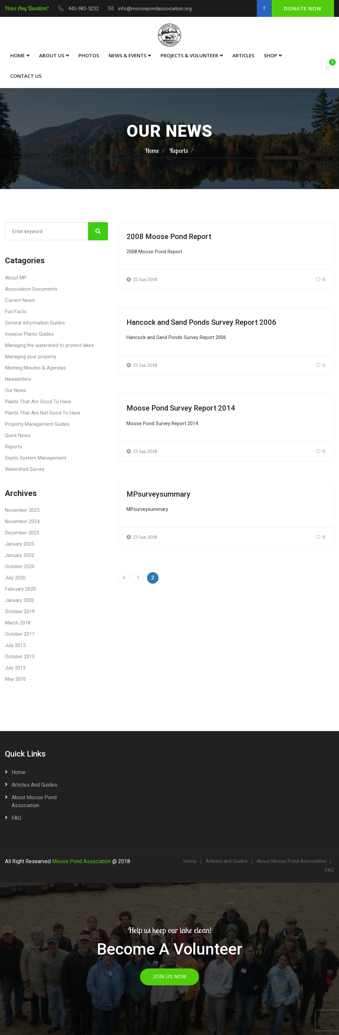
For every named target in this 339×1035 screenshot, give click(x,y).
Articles (243, 55)
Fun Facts (15, 312)
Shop (270, 55)
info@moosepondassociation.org (155, 9)
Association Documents (31, 289)
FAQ (16, 818)
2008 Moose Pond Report (168, 236)
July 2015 (15, 645)
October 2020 (19, 566)
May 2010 (15, 679)
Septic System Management (35, 458)
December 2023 (22, 533)
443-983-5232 (83, 9)
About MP (15, 278)
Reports (178, 150)
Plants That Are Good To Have (38, 402)
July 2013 (15, 668)
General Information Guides (35, 323)
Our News (15, 390)
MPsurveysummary (158, 494)
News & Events (127, 55)
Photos (88, 55)
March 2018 (17, 623)
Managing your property (30, 357)
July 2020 (15, 578)
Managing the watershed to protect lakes (49, 345)
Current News (20, 300)
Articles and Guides (34, 785)
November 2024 (22, 521)
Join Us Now (169, 977)
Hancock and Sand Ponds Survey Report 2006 (201, 322)
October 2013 (19, 657)
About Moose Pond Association (34, 801)
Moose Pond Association (81, 861)
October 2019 (19, 612)
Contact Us (25, 76)
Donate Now (302, 8)
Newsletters (18, 379)
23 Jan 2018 (141, 279)
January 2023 (19, 544)
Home (17, 55)
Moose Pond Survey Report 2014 (180, 408)
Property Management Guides (37, 424)
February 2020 (20, 589)
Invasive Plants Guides (29, 334)
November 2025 (22, 510)
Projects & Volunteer (189, 55)
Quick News (17, 435)
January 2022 (19, 555)
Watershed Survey (24, 469)
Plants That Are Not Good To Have (42, 413)
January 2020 (19, 600)
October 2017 (19, 634)
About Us (51, 55)
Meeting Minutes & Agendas (35, 368)
